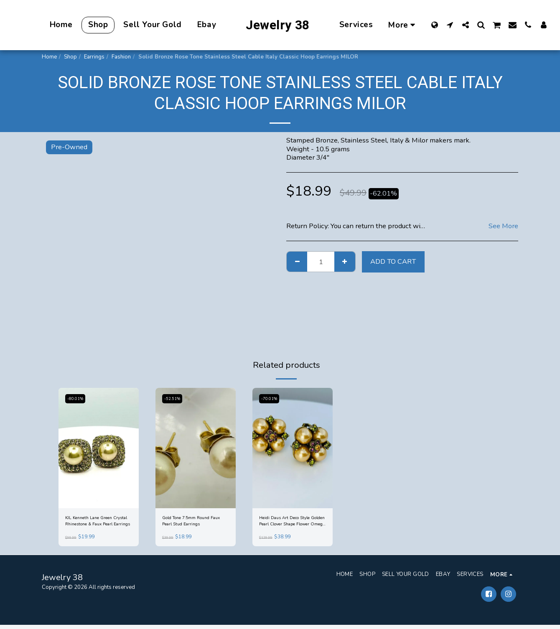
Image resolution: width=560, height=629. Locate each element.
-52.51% (174, 398)
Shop (70, 57)
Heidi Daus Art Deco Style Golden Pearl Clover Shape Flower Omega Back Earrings (292, 523)
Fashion (121, 57)
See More (503, 226)
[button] (450, 24)
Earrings (94, 57)
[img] (99, 448)
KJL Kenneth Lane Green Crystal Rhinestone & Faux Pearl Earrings (97, 523)
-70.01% (271, 398)
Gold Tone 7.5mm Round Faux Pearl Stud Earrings (193, 523)
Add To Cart (393, 261)
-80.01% (77, 398)
